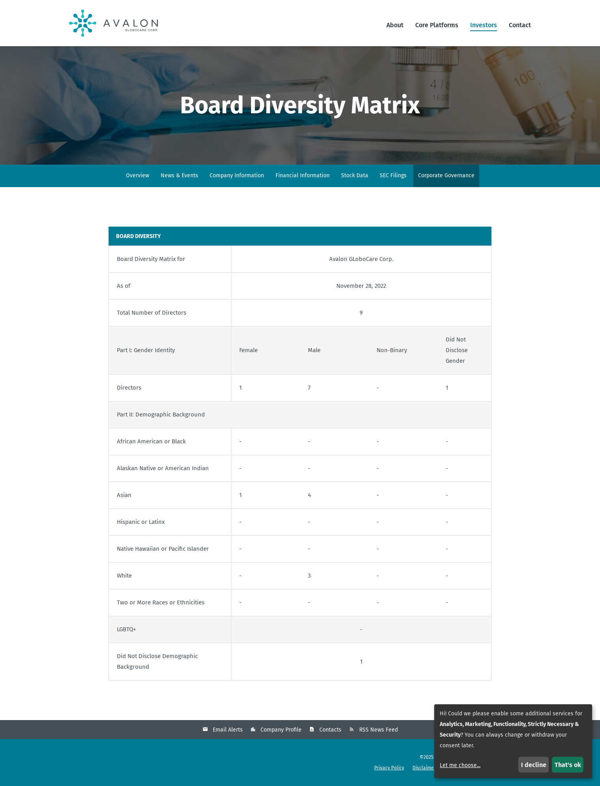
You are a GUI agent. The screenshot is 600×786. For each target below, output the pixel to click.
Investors (483, 25)
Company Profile (281, 729)
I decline (533, 765)
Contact (520, 25)
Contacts (330, 729)
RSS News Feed (378, 729)
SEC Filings (393, 175)
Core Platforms (436, 25)
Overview (137, 175)
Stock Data (354, 175)
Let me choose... (460, 765)
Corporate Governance (446, 175)
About (394, 25)
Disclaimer (424, 767)
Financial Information (303, 175)
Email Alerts (228, 729)
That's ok (568, 765)
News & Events (179, 175)
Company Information (237, 175)
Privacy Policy (389, 767)
